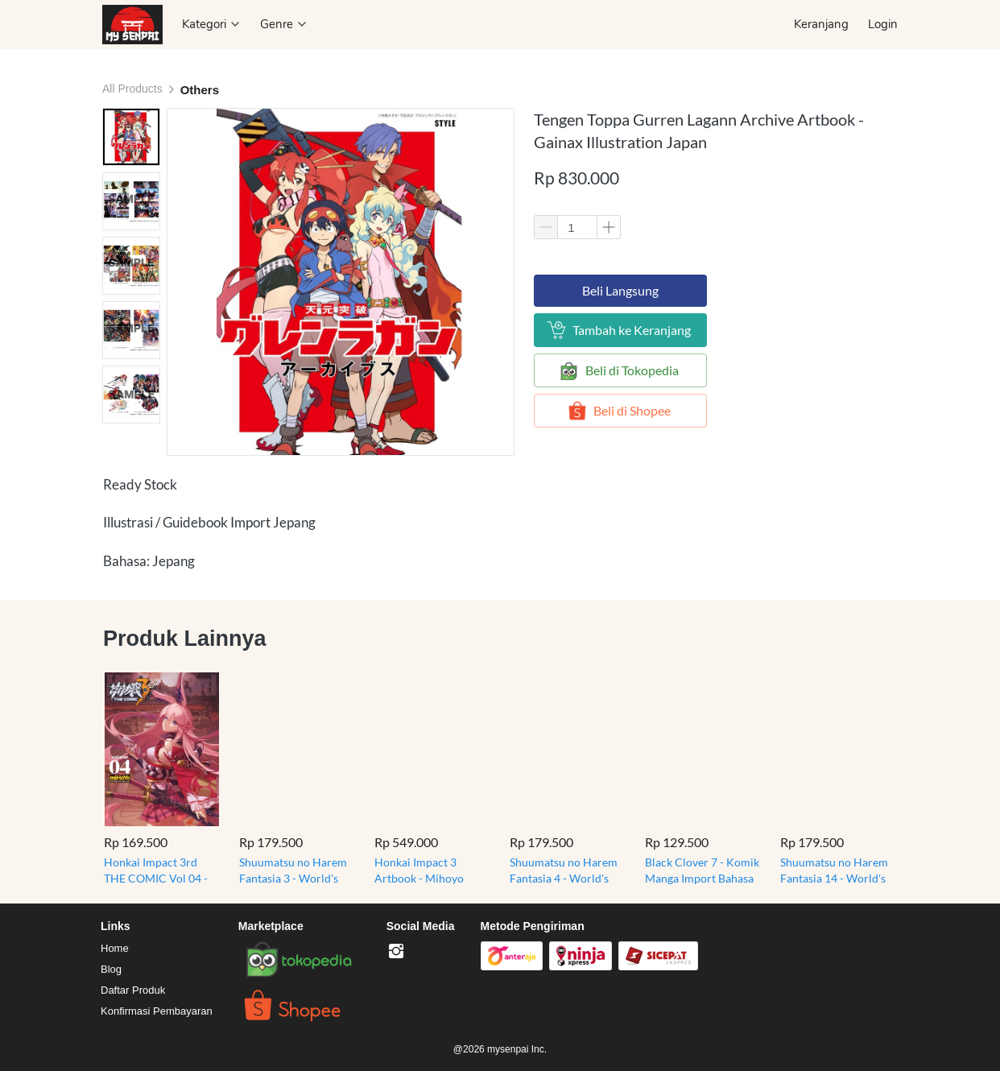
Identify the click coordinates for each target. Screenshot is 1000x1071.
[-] (396, 951)
